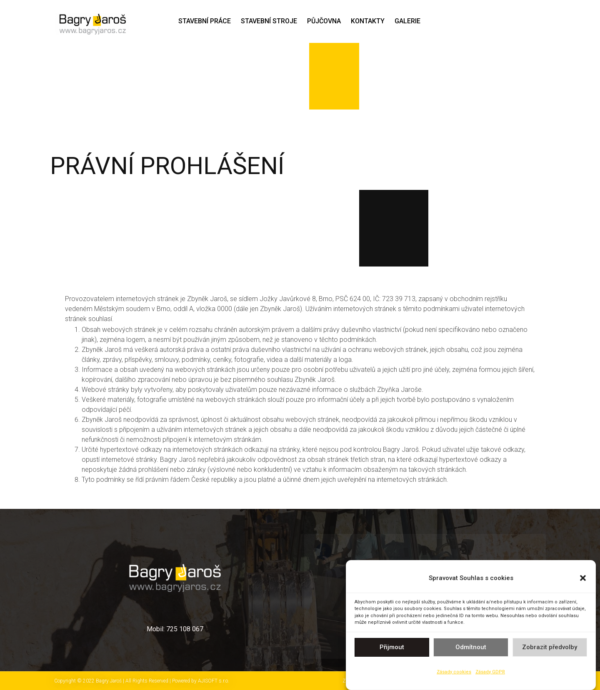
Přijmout (392, 649)
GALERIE (407, 21)
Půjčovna (324, 21)
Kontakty (368, 21)
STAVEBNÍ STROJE (269, 21)
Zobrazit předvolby (549, 649)
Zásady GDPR (490, 674)
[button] (583, 580)
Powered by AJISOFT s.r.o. (200, 681)
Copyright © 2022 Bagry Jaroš (88, 681)
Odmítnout (470, 649)
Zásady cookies (454, 674)
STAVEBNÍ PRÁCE (204, 21)
